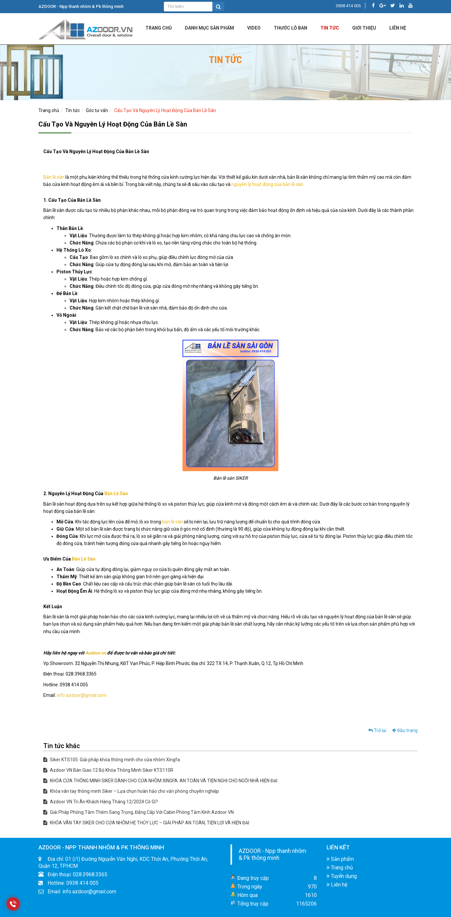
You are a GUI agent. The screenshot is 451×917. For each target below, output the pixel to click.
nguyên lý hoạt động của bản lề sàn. (267, 184)
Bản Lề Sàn (116, 493)
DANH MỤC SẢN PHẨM (209, 28)
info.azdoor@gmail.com (82, 695)
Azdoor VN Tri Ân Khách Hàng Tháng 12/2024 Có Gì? (100, 801)
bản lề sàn (172, 521)
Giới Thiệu (364, 28)
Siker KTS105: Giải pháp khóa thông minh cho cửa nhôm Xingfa (111, 759)
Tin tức (329, 28)
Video (254, 28)
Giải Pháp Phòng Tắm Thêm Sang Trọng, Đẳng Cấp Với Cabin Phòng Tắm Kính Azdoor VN (138, 812)
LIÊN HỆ (397, 28)
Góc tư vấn (97, 110)
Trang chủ (158, 28)
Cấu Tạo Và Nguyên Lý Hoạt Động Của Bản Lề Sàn (165, 110)
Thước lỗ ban (290, 28)
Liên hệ (337, 885)
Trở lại (377, 730)
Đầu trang (405, 730)
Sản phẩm (340, 859)
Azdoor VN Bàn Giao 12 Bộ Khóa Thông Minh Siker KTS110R (108, 770)
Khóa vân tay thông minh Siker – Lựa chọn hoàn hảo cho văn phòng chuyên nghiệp (131, 791)
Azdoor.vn (95, 652)
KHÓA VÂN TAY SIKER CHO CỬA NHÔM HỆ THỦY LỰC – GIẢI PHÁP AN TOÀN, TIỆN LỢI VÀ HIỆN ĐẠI (146, 822)
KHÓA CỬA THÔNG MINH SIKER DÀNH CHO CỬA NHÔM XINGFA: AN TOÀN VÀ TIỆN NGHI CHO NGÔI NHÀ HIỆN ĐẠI (160, 780)
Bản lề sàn (53, 177)
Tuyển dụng (342, 876)
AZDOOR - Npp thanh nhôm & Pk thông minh (272, 854)
